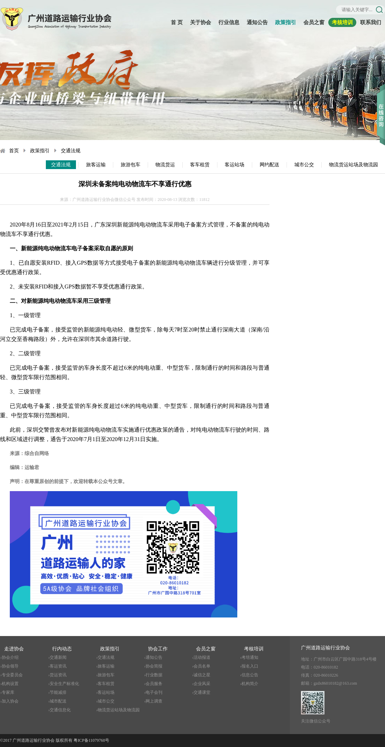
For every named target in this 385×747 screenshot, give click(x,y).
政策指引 (285, 22)
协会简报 (154, 666)
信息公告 (249, 674)
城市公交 (304, 164)
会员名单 (202, 666)
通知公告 (257, 22)
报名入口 (249, 666)
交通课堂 (202, 692)
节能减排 (58, 692)
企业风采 (202, 683)
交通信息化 (60, 709)
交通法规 (70, 150)
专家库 (8, 692)
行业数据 (154, 674)
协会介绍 (10, 657)
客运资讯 (58, 666)
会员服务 (154, 683)
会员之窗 (313, 22)
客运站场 (234, 164)
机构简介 (249, 683)
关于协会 (200, 22)
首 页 (177, 22)
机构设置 (10, 683)
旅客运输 (96, 164)
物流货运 (165, 164)
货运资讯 (58, 674)
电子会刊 (154, 692)
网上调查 (154, 701)
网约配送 (269, 164)
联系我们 (370, 22)
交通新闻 (58, 657)
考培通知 (249, 657)
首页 (14, 150)
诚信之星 (202, 674)
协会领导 (10, 666)
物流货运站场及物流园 (353, 164)
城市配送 (58, 701)
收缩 (381, 104)
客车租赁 (200, 164)
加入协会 (10, 701)
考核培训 (342, 22)
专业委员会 (12, 674)
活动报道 (202, 657)
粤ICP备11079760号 (91, 740)
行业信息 (228, 22)
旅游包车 (130, 164)
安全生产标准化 (64, 683)
